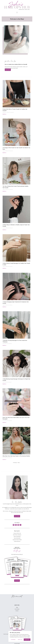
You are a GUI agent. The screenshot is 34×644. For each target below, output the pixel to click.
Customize (13, 639)
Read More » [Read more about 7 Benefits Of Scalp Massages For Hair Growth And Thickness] (4, 345)
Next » (19, 462)
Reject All (20, 639)
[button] (16, 12)
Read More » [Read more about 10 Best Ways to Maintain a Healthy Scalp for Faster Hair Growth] (4, 229)
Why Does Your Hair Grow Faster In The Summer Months (16, 456)
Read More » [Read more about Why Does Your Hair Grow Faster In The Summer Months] (4, 459)
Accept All (27, 639)
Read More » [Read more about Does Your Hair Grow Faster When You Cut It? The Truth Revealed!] (4, 422)
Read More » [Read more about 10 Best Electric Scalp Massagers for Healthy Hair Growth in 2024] (4, 268)
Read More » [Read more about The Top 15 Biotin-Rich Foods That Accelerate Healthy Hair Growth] (4, 191)
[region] (20, 636)
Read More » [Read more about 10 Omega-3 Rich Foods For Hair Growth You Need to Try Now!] (4, 152)
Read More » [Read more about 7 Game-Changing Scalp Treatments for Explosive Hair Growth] (4, 306)
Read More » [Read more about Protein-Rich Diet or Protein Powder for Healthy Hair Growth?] (4, 114)
